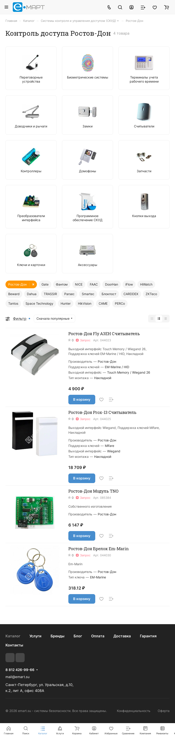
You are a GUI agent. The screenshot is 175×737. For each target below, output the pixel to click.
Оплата (97, 636)
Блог (78, 636)
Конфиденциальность (133, 711)
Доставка (122, 636)
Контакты (14, 645)
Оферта (164, 711)
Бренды (57, 636)
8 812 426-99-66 (19, 670)
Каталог (12, 636)
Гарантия (148, 636)
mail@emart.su (17, 677)
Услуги (35, 636)
